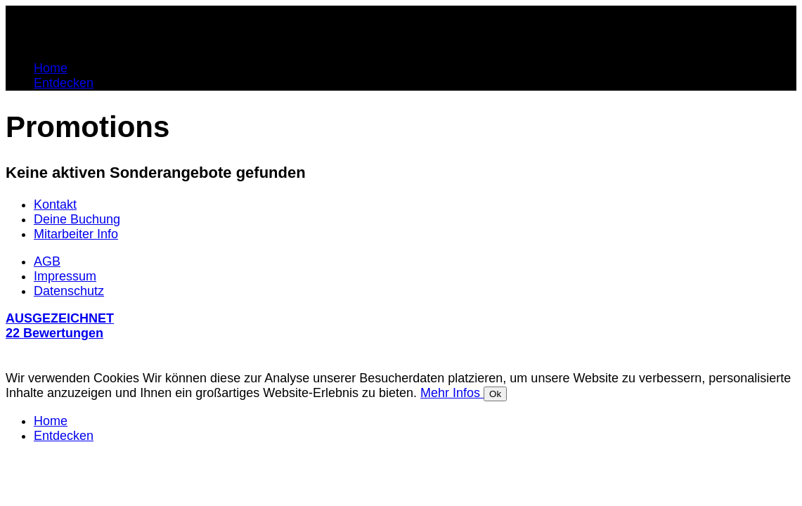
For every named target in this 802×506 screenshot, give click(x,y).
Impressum (65, 276)
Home (50, 68)
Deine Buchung (77, 219)
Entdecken (63, 83)
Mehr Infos (452, 393)
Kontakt (55, 204)
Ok (495, 394)
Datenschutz (69, 291)
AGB (47, 261)
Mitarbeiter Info (76, 234)
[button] (401, 334)
